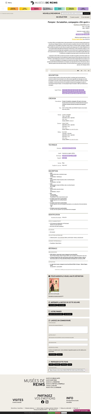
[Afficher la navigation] (6, 3)
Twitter (51, 364)
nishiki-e (73, 155)
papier (64, 158)
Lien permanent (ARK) (52, 367)
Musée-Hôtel (71, 9)
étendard (70, 93)
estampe (86, 34)
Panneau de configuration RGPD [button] (40, 409)
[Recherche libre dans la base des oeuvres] (72, 13)
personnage (81, 91)
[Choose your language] (53, 410)
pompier (81, 90)
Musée (24, 9)
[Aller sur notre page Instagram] (46, 401)
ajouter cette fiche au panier (56, 314)
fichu (70, 91)
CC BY (58, 293)
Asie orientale (80, 34)
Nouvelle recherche (51, 13)
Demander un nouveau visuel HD (55, 296)
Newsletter (69, 402)
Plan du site (75, 408)
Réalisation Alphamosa (29, 408)
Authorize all (51, 412)
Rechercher (86, 13)
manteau (65, 91)
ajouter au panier (74, 17)
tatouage (75, 91)
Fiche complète (61, 305)
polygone (83, 93)
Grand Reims (20, 408)
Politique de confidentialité (65, 408)
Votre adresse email (52, 342)
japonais (75, 90)
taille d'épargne (66, 155)
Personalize (64, 412)
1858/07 (72, 120)
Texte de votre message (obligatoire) (56, 325)
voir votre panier (85, 17)
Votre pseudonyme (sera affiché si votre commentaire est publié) (61, 337)
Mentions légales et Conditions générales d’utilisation (47, 408)
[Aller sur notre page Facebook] (42, 401)
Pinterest (64, 364)
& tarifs (72, 400)
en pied (70, 90)
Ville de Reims (14, 408)
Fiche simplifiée (53, 305)
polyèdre (76, 93)
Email (69, 364)
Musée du (48, 9)
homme (64, 90)
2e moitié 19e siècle (74, 129)
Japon (66, 119)
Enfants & (17, 402)
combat (64, 93)
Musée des (13, 9)
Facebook (57, 364)
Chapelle (59, 9)
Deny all (58, 412)
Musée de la (36, 9)
